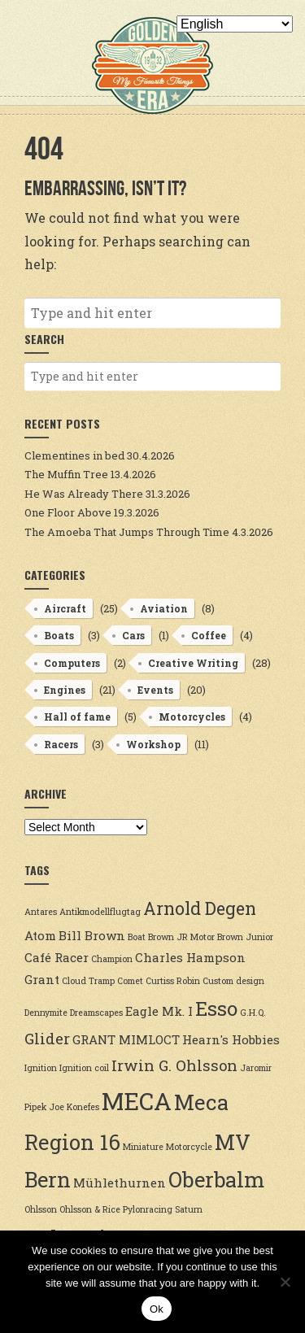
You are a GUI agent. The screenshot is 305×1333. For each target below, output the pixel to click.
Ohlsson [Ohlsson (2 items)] (40, 1209)
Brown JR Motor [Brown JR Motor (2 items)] (181, 937)
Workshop (153, 744)
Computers (72, 662)
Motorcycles (192, 716)
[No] (285, 1282)
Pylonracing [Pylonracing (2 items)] (147, 1209)
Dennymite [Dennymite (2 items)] (46, 1012)
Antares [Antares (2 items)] (40, 911)
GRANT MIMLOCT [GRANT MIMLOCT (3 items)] (126, 1039)
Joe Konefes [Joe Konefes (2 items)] (74, 1107)
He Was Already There (83, 493)
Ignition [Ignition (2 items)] (40, 1068)
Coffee (208, 635)
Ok (156, 1309)
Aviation (164, 608)
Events (155, 689)
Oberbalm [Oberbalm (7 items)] (216, 1179)
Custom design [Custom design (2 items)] (233, 981)
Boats (59, 635)
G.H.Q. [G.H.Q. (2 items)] (253, 1012)
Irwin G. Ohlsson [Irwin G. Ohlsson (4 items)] (174, 1065)
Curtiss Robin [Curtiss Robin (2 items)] (173, 981)
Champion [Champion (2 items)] (112, 959)
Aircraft (65, 608)
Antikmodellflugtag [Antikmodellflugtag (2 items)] (100, 911)
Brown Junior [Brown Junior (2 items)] (245, 937)
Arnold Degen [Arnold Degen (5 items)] (199, 908)
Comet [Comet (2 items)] (130, 981)
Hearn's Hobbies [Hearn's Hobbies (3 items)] (231, 1039)
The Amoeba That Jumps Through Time (126, 532)
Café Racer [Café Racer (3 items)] (56, 957)
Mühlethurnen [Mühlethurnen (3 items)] (119, 1182)
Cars (133, 635)
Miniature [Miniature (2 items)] (143, 1146)
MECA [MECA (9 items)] (137, 1101)
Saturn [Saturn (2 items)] (189, 1209)
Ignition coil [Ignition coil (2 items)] (84, 1068)
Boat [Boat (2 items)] (137, 937)
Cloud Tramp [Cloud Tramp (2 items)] (88, 981)
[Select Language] (234, 24)
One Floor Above (67, 512)
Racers (61, 744)
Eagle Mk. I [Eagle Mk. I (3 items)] (159, 1011)
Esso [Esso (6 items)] (216, 1008)
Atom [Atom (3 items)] (40, 935)
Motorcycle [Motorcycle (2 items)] (189, 1146)
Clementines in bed (74, 455)
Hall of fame (77, 716)
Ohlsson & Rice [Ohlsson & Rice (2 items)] (89, 1209)
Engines (64, 689)
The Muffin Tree (66, 474)
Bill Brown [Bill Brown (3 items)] (92, 935)
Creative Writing (193, 662)
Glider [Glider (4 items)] (47, 1038)
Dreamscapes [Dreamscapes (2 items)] (96, 1012)
